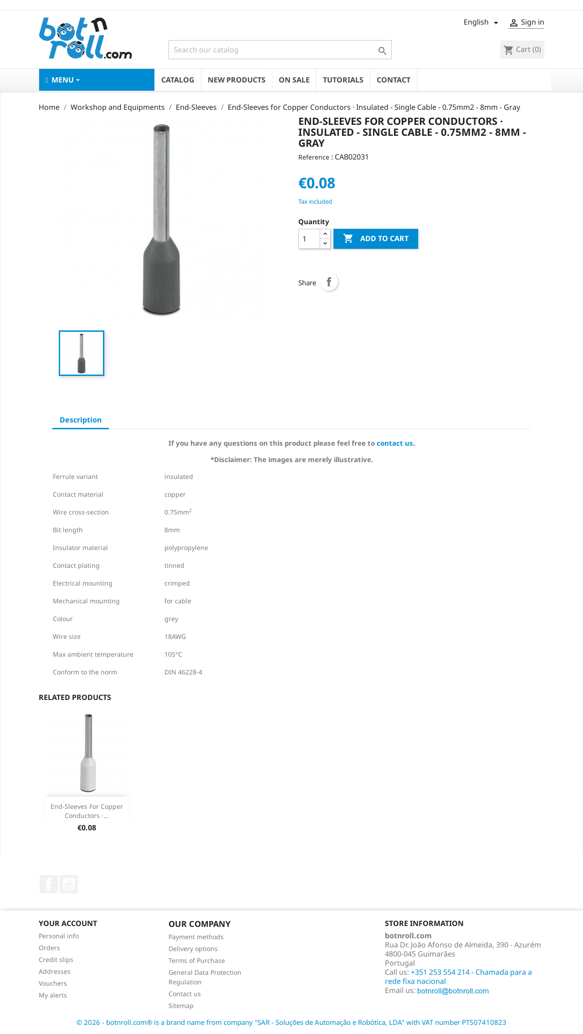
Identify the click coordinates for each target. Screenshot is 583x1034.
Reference (313, 157)
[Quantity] (309, 239)
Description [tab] (81, 420)
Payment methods (196, 936)
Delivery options (193, 948)
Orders (49, 947)
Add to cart (376, 239)
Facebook (49, 884)
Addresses (55, 971)
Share (329, 282)
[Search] (280, 49)
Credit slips (56, 959)
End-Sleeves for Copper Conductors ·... (87, 811)
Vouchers (53, 983)
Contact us (185, 993)
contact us (395, 443)
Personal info (59, 935)
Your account (68, 923)
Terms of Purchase (197, 960)
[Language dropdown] (482, 22)
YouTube (69, 884)
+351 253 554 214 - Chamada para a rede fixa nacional (458, 976)
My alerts (53, 995)
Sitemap (181, 1005)
